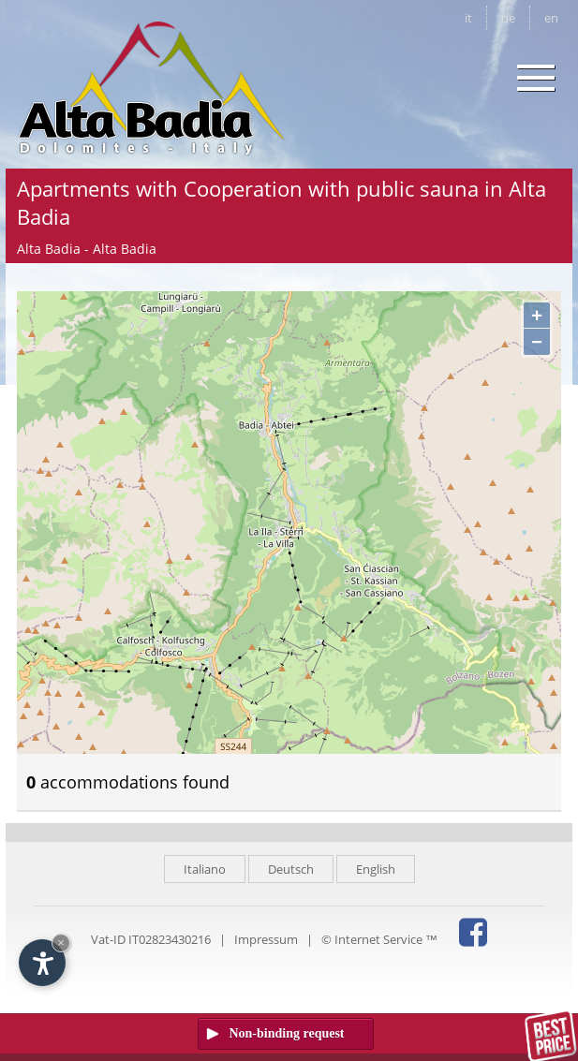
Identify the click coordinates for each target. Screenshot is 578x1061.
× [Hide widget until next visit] (61, 943)
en (551, 17)
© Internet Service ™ (379, 939)
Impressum (266, 939)
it (468, 17)
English (375, 869)
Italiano (205, 869)
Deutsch (291, 869)
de (508, 17)
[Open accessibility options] (42, 962)
